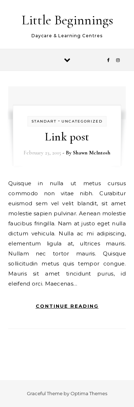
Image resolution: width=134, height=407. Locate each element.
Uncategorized (82, 121)
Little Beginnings (67, 20)
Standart (43, 121)
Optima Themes (88, 393)
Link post (67, 137)
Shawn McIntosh (91, 152)
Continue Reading (67, 306)
